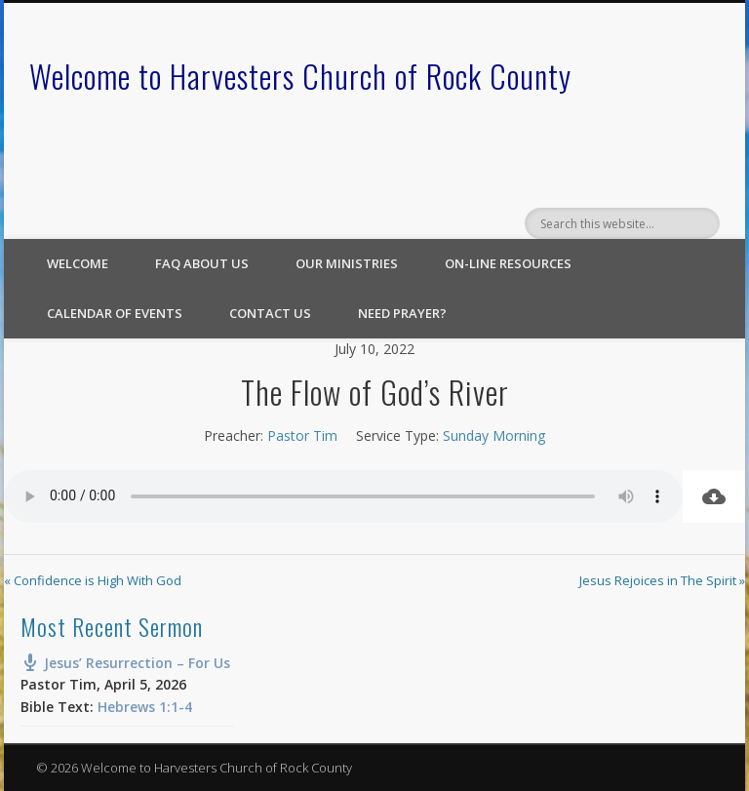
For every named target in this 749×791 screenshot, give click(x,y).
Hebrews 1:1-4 (145, 706)
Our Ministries (347, 263)
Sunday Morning (494, 435)
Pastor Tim (302, 435)
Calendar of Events (114, 313)
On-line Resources (508, 263)
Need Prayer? (402, 313)
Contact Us (270, 313)
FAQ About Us (202, 263)
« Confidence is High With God (92, 580)
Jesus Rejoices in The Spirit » (662, 580)
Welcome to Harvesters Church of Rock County (300, 76)
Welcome (77, 263)
